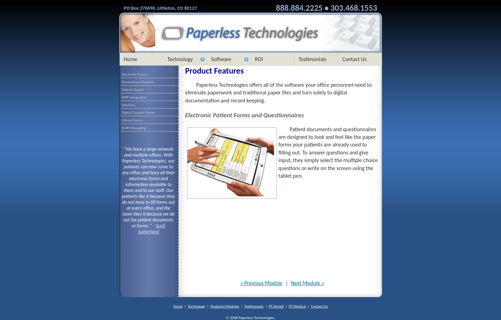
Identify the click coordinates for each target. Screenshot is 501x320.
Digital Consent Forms (138, 112)
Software (221, 59)
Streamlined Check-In (138, 82)
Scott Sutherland (151, 229)
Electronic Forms (134, 74)
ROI (259, 59)
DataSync (129, 105)
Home (130, 59)
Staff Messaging (134, 128)
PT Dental (276, 306)
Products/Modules (225, 306)
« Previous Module (261, 283)
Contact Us (354, 59)
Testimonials (312, 59)
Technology (180, 59)
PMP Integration (134, 97)
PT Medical (297, 306)
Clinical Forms (132, 120)
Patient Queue (133, 89)
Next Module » (307, 283)
